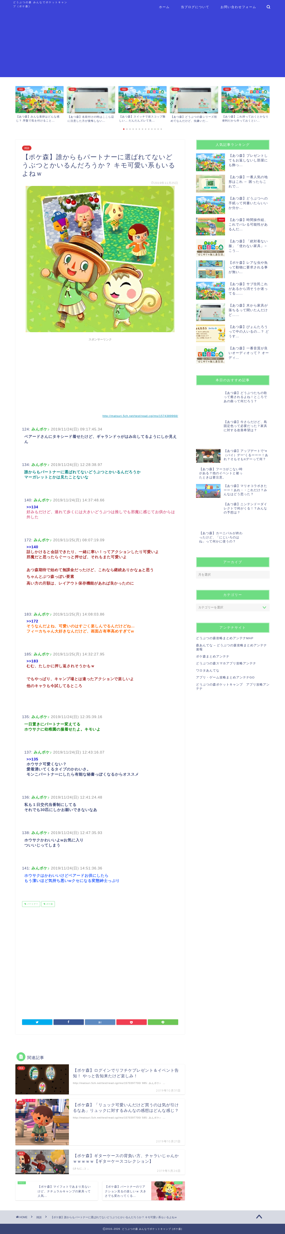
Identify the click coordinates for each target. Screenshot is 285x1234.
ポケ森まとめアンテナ (212, 619)
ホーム (164, 7)
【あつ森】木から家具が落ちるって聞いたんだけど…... (248, 310)
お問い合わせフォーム (238, 7)
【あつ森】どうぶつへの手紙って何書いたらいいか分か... (248, 203)
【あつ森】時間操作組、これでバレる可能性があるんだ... (248, 224)
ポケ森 (49, 904)
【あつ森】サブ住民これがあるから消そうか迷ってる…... (248, 288)
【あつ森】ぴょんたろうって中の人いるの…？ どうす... (249, 331)
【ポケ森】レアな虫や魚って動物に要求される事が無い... (248, 267)
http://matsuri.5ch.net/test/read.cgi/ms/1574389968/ (140, 416)
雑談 (26, 148)
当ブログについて (195, 7)
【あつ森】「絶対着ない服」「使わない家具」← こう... (248, 245)
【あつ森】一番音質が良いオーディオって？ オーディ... (249, 352)
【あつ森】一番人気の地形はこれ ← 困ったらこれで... (248, 181)
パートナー (32, 904)
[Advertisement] (142, 46)
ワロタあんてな (207, 633)
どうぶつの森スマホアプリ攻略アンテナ (226, 626)
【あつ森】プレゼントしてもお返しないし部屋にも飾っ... (248, 160)
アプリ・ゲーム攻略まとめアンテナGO (225, 641)
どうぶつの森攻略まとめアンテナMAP (224, 601)
